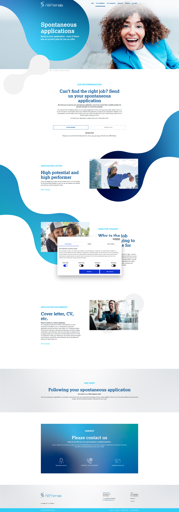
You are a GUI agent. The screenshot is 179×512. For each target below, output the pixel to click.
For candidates (100, 3)
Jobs (92, 3)
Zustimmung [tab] (68, 244)
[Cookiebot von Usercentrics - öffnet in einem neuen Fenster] (114, 239)
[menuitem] (92, 3)
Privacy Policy (124, 510)
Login (134, 3)
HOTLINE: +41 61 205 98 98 (89, 465)
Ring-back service (61, 465)
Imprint (117, 510)
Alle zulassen (110, 271)
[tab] (70, 127)
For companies (111, 3)
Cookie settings (134, 510)
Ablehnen (89, 271)
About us (120, 3)
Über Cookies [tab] (110, 244)
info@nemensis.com (118, 465)
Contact (127, 3)
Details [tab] (89, 244)
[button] (45, 190)
